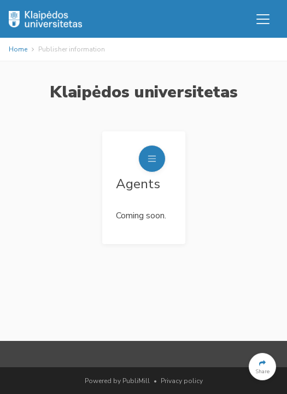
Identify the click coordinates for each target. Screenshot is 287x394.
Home (18, 49)
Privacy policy (182, 380)
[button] (262, 366)
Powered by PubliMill (117, 380)
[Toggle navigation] (263, 19)
